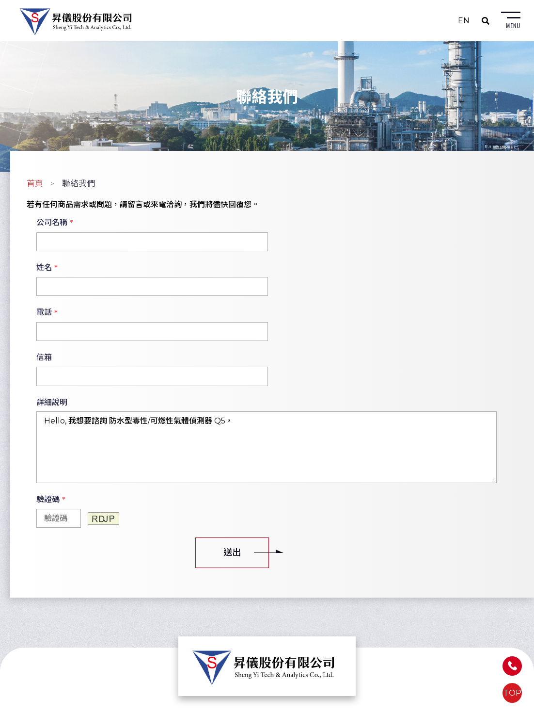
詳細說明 (51, 313)
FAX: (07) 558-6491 (372, 644)
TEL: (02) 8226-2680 (94, 631)
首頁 (35, 185)
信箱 (284, 269)
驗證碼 (50, 411)
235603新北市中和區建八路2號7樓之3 (123, 618)
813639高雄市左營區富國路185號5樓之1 (407, 618)
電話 (47, 269)
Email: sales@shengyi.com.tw (111, 657)
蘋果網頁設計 (338, 707)
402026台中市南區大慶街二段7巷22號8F (264, 625)
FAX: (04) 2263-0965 (234, 657)
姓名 (287, 224)
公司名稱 (54, 224)
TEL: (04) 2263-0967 (234, 644)
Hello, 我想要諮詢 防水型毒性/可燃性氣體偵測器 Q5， (266, 359)
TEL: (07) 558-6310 (372, 631)
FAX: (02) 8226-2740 (93, 644)
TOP (512, 693)
